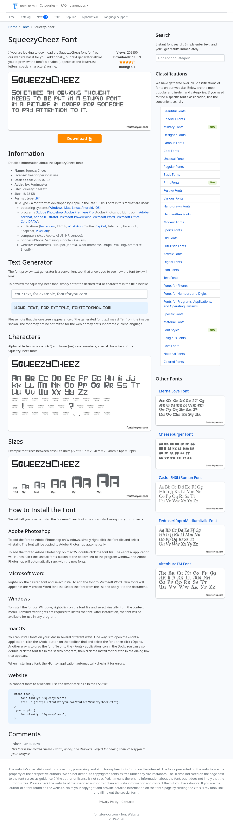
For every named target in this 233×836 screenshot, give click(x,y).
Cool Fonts (171, 151)
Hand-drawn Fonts (177, 206)
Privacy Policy (108, 802)
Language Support (116, 17)
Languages (78, 5)
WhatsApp (75, 226)
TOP (57, 17)
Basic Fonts (172, 174)
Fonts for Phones (176, 286)
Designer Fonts (175, 135)
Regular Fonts (174, 166)
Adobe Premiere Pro (79, 212)
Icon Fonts (171, 270)
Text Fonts (171, 278)
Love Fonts (171, 346)
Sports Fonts (173, 230)
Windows (55, 208)
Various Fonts (173, 198)
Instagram (47, 226)
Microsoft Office (128, 217)
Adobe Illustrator (46, 217)
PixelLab (42, 231)
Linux (76, 208)
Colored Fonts (174, 362)
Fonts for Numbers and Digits (185, 293)
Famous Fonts (174, 143)
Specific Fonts (173, 314)
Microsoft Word (103, 217)
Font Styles (171, 330)
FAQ (64, 5)
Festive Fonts (173, 190)
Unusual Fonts (174, 159)
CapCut (101, 226)
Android (87, 208)
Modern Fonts (174, 222)
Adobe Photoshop (50, 212)
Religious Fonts (175, 338)
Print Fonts (171, 182)
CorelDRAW (29, 221)
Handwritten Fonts (177, 214)
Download (79, 139)
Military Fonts (173, 127)
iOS (97, 208)
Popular (71, 17)
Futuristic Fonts (175, 246)
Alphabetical (90, 17)
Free (12, 17)
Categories (47, 5)
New (42, 17)
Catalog (26, 17)
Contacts (128, 802)
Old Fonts (171, 238)
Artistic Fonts (173, 254)
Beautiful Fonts (175, 111)
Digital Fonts (173, 262)
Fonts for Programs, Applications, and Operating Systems (188, 303)
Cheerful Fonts (174, 119)
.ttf (37, 198)
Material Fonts (174, 322)
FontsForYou (24, 6)
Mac (67, 208)
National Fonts (174, 354)
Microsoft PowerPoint (75, 217)
